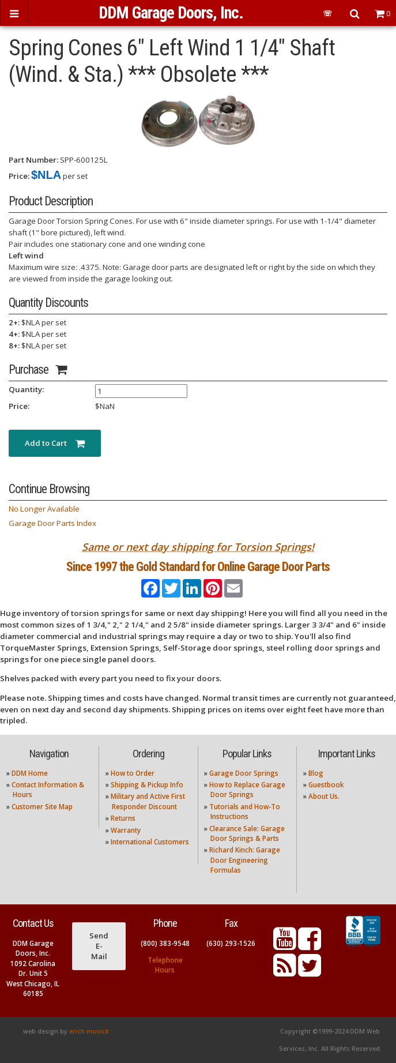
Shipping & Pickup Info (147, 784)
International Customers (150, 841)
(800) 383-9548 (165, 943)
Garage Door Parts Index (52, 523)
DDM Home (30, 773)
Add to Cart (55, 443)
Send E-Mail (98, 945)
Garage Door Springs (243, 773)
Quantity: (26, 389)
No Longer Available (44, 509)
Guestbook (326, 784)
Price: (19, 176)
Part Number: (33, 160)
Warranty (126, 830)
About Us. (324, 796)
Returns (123, 818)
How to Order (132, 773)
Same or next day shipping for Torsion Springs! (198, 547)
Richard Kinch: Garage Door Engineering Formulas (244, 860)
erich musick (89, 1031)
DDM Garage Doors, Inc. (171, 12)
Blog (315, 773)
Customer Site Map (42, 806)
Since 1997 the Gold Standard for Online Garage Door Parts (198, 566)
